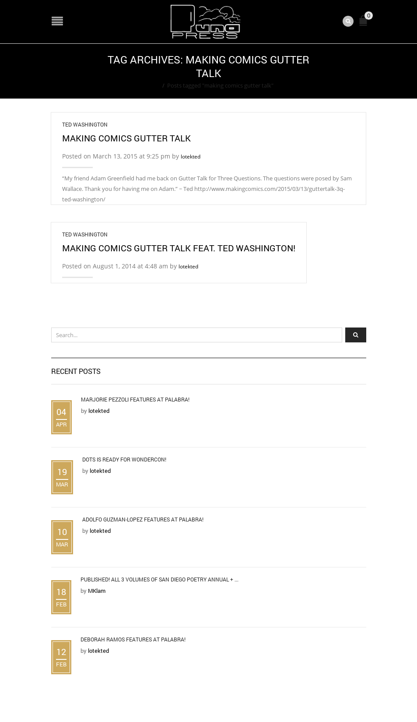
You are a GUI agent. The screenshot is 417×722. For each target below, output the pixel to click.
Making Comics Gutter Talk (126, 138)
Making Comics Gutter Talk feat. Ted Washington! (178, 248)
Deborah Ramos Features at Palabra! (133, 639)
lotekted (190, 156)
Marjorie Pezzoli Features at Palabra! (135, 399)
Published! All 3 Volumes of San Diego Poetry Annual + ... (159, 579)
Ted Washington (85, 124)
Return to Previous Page (332, 71)
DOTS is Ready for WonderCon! (124, 459)
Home (152, 85)
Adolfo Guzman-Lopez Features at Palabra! (142, 519)
